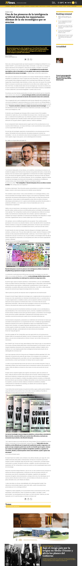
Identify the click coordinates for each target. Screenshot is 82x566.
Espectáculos (42, 6)
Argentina (13, 6)
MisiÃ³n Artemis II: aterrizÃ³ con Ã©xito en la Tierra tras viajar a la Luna (64, 17)
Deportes (27, 6)
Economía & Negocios (48, 546)
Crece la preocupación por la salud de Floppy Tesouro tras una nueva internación (63, 78)
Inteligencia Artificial (12, 506)
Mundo (37, 6)
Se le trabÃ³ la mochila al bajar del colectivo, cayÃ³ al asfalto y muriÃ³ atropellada (65, 27)
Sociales (60, 6)
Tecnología (73, 6)
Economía (8, 6)
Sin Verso (48, 6)
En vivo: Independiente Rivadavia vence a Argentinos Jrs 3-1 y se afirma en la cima (65, 22)
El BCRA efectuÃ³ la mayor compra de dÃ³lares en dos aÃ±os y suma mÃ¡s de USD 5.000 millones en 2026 (65, 37)
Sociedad (22, 6)
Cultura (68, 6)
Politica (18, 6)
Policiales (32, 6)
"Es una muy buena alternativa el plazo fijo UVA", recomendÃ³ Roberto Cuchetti (64, 31)
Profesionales (54, 6)
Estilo (64, 6)
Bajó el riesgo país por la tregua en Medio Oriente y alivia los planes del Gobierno (58, 551)
